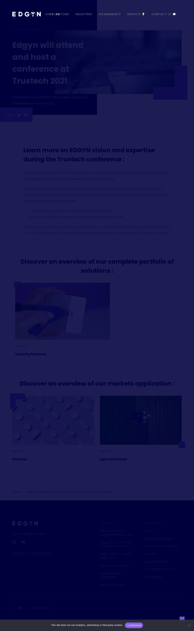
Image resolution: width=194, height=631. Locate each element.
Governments (110, 14)
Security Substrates (114, 565)
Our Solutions (57, 14)
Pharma (19, 459)
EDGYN (34, 14)
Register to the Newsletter (32, 553)
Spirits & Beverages (159, 538)
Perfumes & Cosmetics (162, 546)
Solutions (108, 523)
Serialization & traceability (110, 575)
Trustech (34, 179)
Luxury (149, 530)
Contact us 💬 (164, 14)
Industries (84, 14)
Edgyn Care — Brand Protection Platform (115, 544)
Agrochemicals (113, 459)
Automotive (153, 577)
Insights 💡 (136, 14)
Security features (30, 354)
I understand (134, 625)
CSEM (110, 179)
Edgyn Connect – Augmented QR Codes (116, 532)
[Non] (189, 625)
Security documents (160, 569)
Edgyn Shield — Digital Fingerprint (116, 556)
